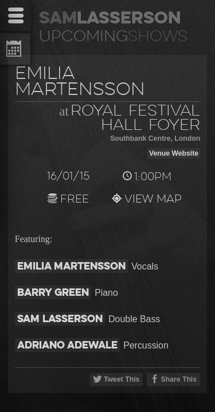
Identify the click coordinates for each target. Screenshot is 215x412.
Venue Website (173, 153)
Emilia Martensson (71, 265)
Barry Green (53, 292)
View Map (146, 199)
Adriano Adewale (67, 344)
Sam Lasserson (60, 318)
